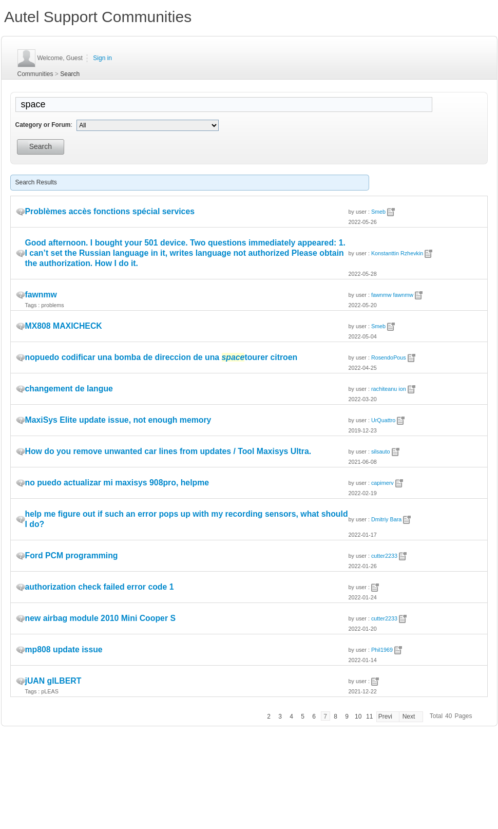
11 (369, 716)
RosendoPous (388, 357)
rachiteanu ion (388, 389)
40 (448, 716)
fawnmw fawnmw (392, 295)
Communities (35, 74)
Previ (385, 716)
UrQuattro (383, 420)
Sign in (102, 58)
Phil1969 (382, 650)
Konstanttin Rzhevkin (397, 253)
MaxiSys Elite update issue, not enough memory (118, 420)
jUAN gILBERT (53, 680)
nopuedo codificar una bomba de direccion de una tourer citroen (161, 357)
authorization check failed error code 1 (99, 586)
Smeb (378, 212)
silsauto (380, 451)
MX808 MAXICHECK (63, 326)
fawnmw (41, 294)
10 (358, 716)
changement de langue (69, 388)
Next (409, 716)
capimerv (382, 483)
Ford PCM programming (71, 555)
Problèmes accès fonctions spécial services (110, 211)
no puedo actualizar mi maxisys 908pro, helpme (117, 482)
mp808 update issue (64, 649)
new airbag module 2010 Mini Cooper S (100, 618)
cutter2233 (384, 556)
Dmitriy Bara (386, 519)
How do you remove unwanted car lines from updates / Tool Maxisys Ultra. (168, 451)
